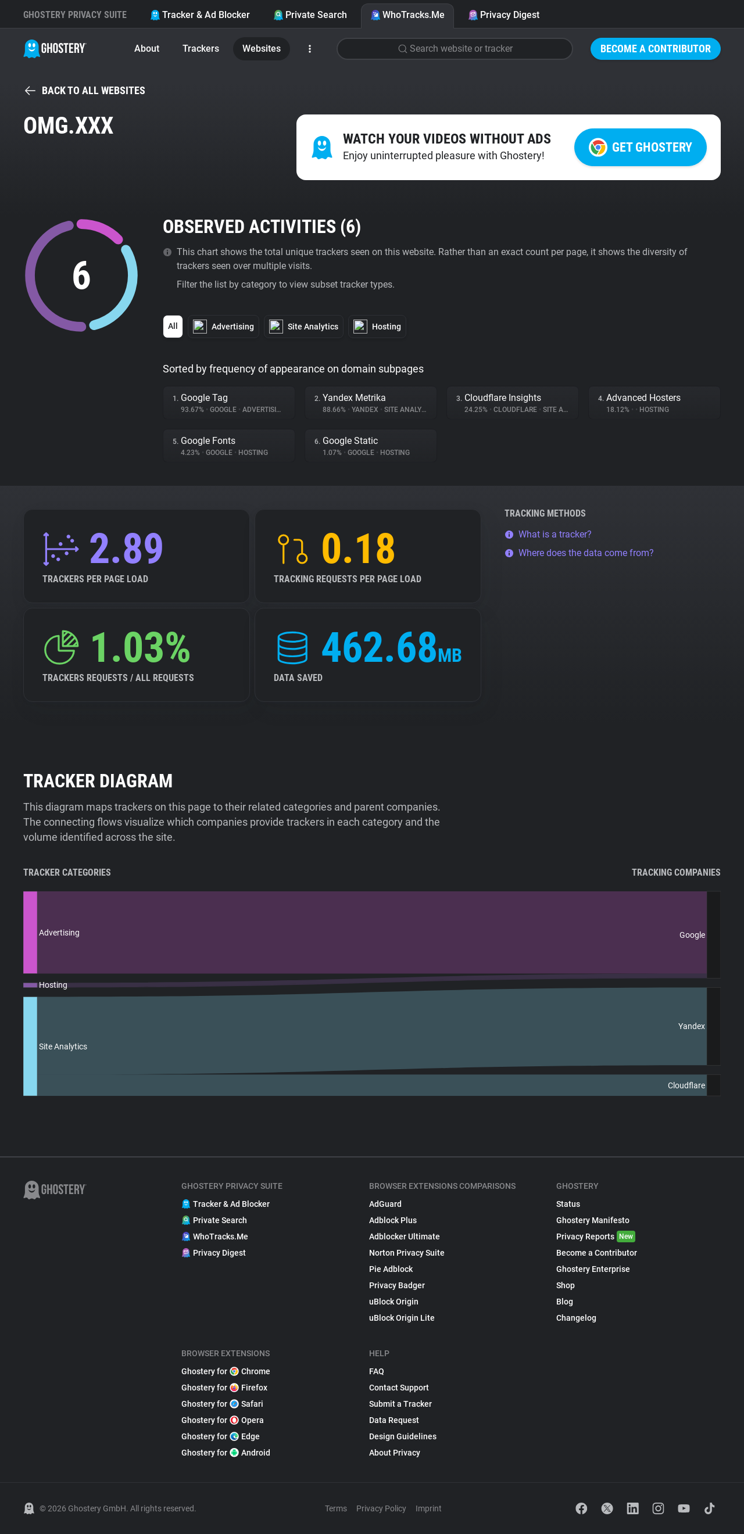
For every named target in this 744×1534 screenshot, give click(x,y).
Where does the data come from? (579, 552)
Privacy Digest (503, 14)
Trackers (201, 48)
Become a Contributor (655, 48)
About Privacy (394, 1452)
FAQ (376, 1371)
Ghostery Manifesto (592, 1220)
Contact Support (399, 1387)
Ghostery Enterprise (593, 1269)
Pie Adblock (391, 1269)
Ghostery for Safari (222, 1403)
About (146, 48)
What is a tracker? (548, 534)
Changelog (576, 1317)
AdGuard (385, 1204)
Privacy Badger (397, 1285)
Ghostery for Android (225, 1452)
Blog (564, 1301)
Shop (565, 1285)
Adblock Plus (393, 1220)
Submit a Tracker (400, 1403)
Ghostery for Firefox (224, 1387)
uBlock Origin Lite (402, 1317)
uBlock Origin (394, 1301)
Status (568, 1204)
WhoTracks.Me (407, 14)
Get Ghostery (640, 147)
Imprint (429, 1508)
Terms (336, 1508)
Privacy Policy (381, 1508)
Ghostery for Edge (220, 1436)
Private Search (310, 14)
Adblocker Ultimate (404, 1236)
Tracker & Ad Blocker (200, 14)
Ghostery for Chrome (225, 1371)
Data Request (394, 1420)
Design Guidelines (403, 1436)
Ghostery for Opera (222, 1420)
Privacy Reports (595, 1236)
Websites (261, 48)
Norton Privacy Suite (407, 1252)
